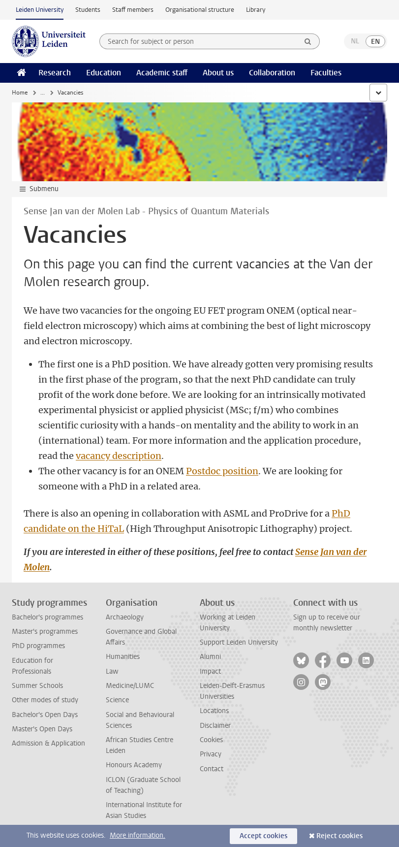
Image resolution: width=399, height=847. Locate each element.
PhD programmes (38, 646)
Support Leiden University (239, 642)
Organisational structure (199, 9)
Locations (214, 711)
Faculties (325, 72)
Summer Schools (37, 685)
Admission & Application (48, 743)
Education (103, 72)
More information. (137, 835)
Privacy (210, 754)
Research (54, 72)
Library (255, 9)
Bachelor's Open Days (45, 714)
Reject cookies (339, 836)
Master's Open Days (42, 729)
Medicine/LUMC (130, 685)
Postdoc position (222, 471)
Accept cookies (263, 836)
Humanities (123, 656)
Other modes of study (45, 700)
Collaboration (272, 72)
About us (218, 72)
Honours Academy (134, 765)
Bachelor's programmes (47, 617)
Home (20, 93)
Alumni (210, 656)
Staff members (132, 9)
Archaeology (125, 617)
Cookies (211, 740)
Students (87, 9)
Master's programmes (45, 631)
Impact (210, 671)
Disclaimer (215, 725)
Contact (211, 769)
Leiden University (39, 9)
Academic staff (161, 72)
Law (112, 671)
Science (117, 700)
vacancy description (118, 455)
